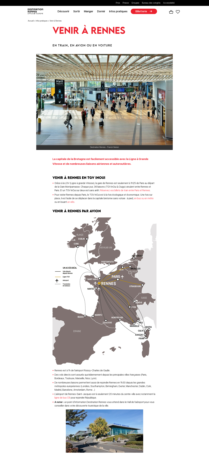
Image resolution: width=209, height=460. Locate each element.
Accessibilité (168, 3)
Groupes (135, 3)
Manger (89, 11)
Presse (126, 3)
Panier (171, 12)
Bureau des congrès (151, 3)
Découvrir (64, 11)
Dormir (102, 11)
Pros (118, 3)
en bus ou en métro (144, 198)
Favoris (178, 12)
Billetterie (142, 11)
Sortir (77, 11)
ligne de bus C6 (62, 397)
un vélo (70, 202)
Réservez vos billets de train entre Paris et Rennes (125, 190)
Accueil (31, 21)
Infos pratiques (119, 11)
